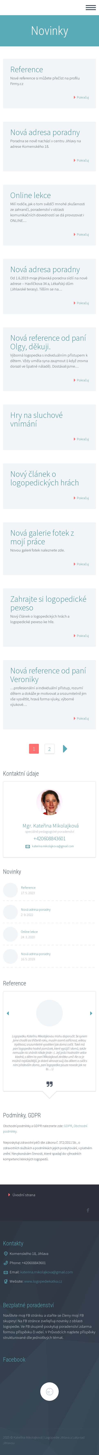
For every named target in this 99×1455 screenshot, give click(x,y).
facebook (88, 1210)
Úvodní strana (23, 1194)
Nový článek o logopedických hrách (44, 478)
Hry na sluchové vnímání (36, 419)
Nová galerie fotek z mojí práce (42, 537)
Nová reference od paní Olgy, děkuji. (48, 342)
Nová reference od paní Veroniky (48, 674)
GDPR (68, 1126)
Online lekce (30, 195)
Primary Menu (91, 7)
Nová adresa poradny (45, 132)
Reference (26, 69)
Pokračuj (82, 97)
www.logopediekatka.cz (43, 1281)
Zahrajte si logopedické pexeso (48, 603)
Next (65, 749)
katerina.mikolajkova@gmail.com (53, 846)
